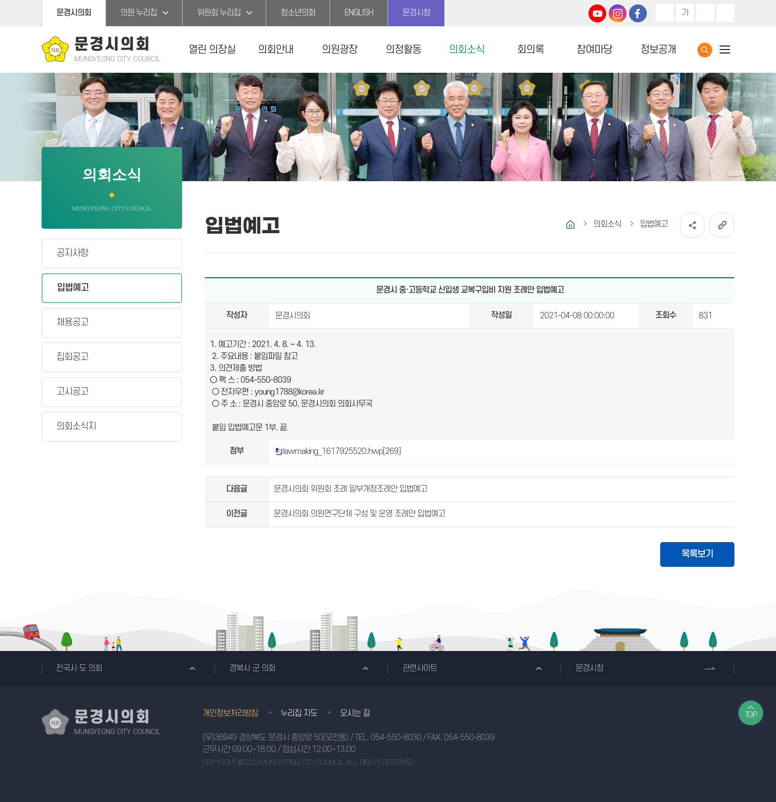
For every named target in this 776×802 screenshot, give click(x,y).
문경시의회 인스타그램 (618, 13)
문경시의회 (73, 12)
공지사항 (72, 253)
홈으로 (570, 224)
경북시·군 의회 (252, 668)
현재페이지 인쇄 (725, 13)
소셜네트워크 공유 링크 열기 (692, 225)
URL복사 (722, 225)
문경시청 (416, 12)
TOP (751, 714)
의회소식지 (76, 426)
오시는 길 (355, 713)
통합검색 (704, 50)
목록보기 (697, 554)
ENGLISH (358, 12)
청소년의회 (298, 12)
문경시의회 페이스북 (638, 13)
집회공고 (72, 357)
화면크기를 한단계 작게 (705, 13)
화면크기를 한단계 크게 (665, 13)
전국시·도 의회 (79, 668)
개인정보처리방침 (230, 713)
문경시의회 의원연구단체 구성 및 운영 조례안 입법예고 (359, 513)
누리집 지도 (299, 713)
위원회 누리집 (219, 12)
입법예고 (73, 288)
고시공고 (72, 392)
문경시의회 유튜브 (597, 13)
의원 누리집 (138, 12)
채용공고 (72, 322)
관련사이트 (419, 668)
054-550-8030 (396, 737)
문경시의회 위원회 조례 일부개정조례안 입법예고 (350, 489)
